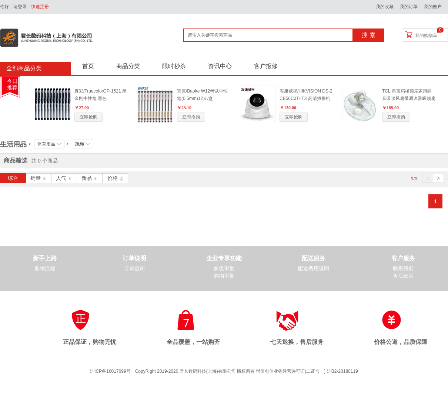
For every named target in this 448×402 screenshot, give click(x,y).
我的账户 (433, 6)
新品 (89, 178)
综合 (13, 178)
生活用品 (13, 144)
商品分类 (128, 66)
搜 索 (368, 35)
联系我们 (403, 268)
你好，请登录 (13, 6)
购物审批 (224, 276)
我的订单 (409, 6)
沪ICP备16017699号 (110, 371)
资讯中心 (220, 66)
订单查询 (134, 268)
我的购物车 (426, 35)
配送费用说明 (313, 268)
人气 (64, 178)
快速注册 (40, 6)
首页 (88, 66)
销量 (38, 178)
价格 (115, 178)
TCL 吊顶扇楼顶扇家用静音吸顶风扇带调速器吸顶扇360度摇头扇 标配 (408, 98)
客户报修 (266, 66)
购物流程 (44, 268)
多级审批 (224, 268)
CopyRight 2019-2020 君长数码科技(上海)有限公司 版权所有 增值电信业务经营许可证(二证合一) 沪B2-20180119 (246, 371)
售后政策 (403, 276)
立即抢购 (88, 117)
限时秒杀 (174, 66)
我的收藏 (385, 6)
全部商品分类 (24, 68)
